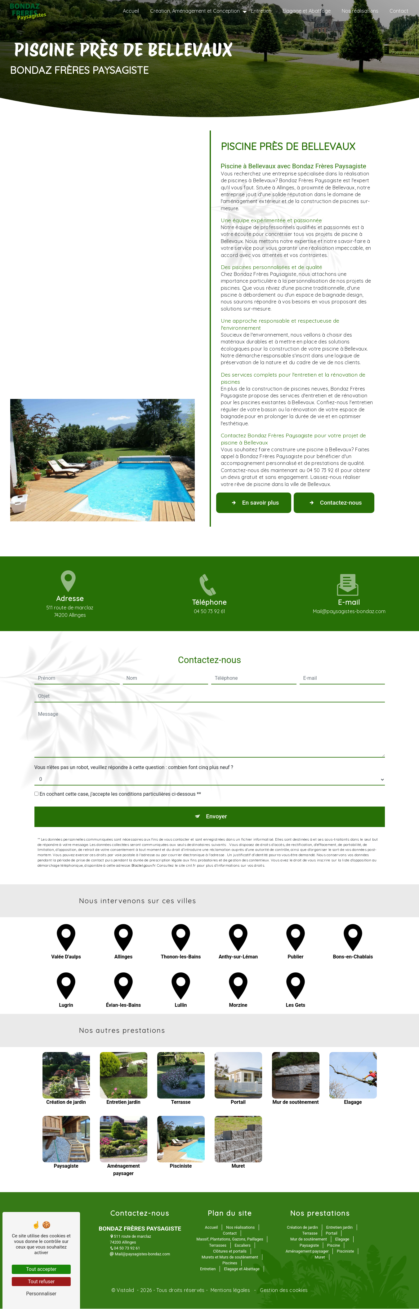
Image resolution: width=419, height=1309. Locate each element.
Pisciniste (345, 1251)
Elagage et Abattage (307, 11)
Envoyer (216, 788)
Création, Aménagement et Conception (195, 11)
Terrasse (310, 1233)
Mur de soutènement (308, 1239)
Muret (319, 1257)
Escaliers (242, 1245)
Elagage (342, 1239)
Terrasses (217, 1245)
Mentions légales (230, 1290)
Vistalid (126, 1290)
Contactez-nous (335, 503)
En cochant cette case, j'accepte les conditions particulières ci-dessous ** (120, 765)
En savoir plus (254, 503)
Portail (331, 1233)
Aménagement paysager (307, 1251)
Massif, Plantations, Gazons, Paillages (229, 1239)
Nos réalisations (360, 11)
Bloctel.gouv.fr (143, 837)
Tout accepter (41, 1269)
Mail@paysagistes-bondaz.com (140, 1254)
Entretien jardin (339, 1227)
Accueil (131, 11)
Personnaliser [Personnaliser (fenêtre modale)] (41, 1294)
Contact (399, 11)
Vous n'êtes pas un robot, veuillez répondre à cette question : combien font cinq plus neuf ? (133, 739)
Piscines (229, 1263)
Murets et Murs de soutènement (230, 1257)
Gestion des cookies (283, 1290)
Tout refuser (41, 1282)
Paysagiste (309, 1245)
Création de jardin (302, 1227)
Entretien (261, 11)
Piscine (333, 1245)
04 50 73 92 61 (125, 1248)
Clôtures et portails (230, 1251)
